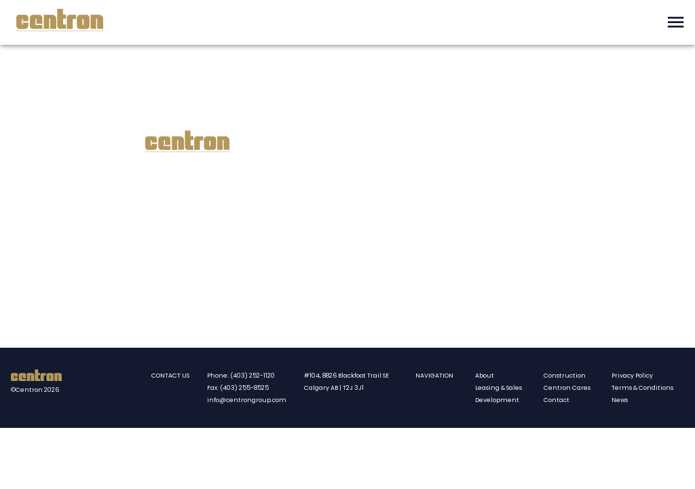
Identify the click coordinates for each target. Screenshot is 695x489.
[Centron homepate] (36, 377)
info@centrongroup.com (246, 400)
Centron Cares (567, 388)
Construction (565, 376)
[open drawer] (676, 22)
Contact (556, 400)
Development (497, 400)
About (484, 376)
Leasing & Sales (498, 388)
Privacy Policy (632, 376)
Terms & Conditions (642, 388)
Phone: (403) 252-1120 (241, 376)
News (620, 400)
